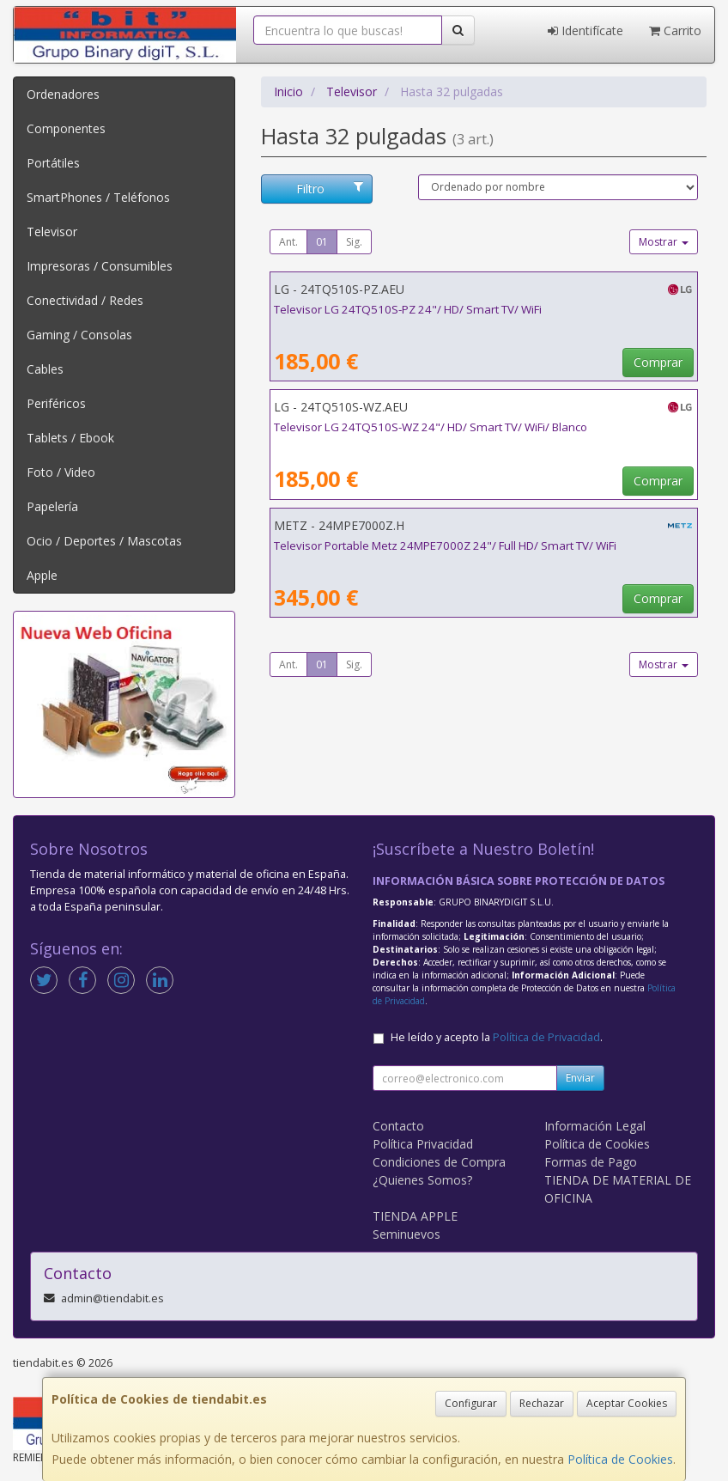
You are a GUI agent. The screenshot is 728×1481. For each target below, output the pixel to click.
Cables (45, 369)
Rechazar (541, 1403)
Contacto (398, 1126)
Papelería (52, 506)
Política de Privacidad (546, 1037)
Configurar (471, 1403)
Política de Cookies (620, 1459)
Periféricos (56, 403)
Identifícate (585, 30)
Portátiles (53, 163)
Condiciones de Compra (439, 1162)
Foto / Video (61, 472)
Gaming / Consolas (79, 334)
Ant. (288, 242)
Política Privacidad (423, 1144)
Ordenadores (63, 94)
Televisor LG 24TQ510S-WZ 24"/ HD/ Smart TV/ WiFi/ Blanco (430, 427)
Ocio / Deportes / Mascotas (104, 541)
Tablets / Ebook (70, 438)
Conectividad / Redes (85, 300)
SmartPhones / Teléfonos (98, 197)
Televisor (52, 231)
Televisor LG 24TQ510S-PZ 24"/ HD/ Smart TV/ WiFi (408, 309)
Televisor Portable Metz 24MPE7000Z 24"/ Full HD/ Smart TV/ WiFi (445, 545)
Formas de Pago (590, 1162)
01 (322, 242)
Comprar (658, 362)
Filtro (329, 188)
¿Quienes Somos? (422, 1180)
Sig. (354, 242)
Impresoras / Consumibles (100, 266)
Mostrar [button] (664, 242)
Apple (42, 575)
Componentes (66, 128)
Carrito (675, 30)
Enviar (580, 1077)
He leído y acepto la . (497, 1037)
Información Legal (595, 1126)
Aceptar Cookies (626, 1403)
